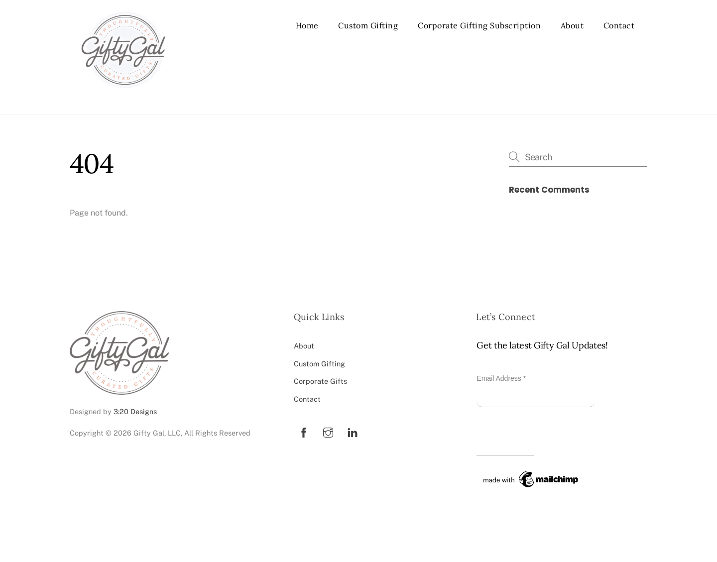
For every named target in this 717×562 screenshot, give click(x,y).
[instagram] (328, 431)
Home (307, 25)
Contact (619, 25)
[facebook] (304, 431)
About (572, 25)
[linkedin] (352, 431)
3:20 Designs (135, 411)
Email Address (501, 378)
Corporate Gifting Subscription (479, 25)
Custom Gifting (368, 25)
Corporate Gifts (320, 381)
